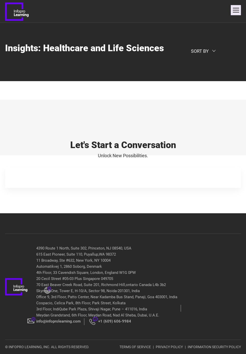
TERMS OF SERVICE (135, 347)
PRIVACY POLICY (169, 347)
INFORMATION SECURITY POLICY (214, 347)
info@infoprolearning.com (58, 321)
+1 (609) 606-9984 (114, 321)
